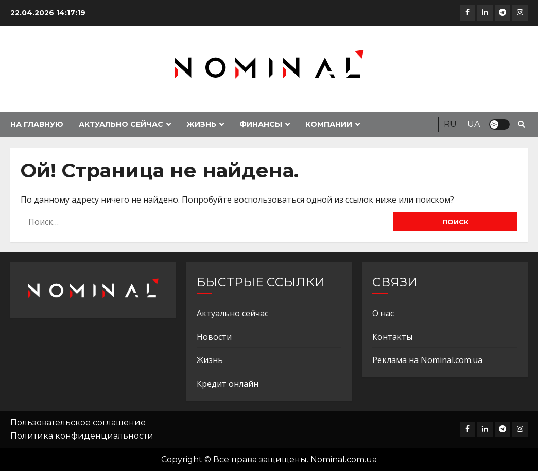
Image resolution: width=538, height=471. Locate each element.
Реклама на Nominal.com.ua (427, 360)
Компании (328, 124)
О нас (383, 313)
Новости (214, 336)
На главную (36, 124)
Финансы (260, 124)
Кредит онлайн (227, 383)
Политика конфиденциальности (81, 436)
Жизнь (201, 124)
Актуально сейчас (121, 124)
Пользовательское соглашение (78, 422)
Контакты (392, 336)
